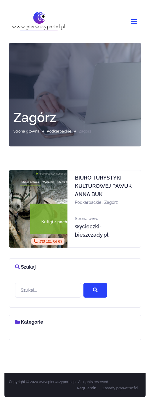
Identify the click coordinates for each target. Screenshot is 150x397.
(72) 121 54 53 (48, 241)
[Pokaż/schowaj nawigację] (134, 21)
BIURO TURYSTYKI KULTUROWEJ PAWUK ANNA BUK (103, 186)
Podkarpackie (59, 131)
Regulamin (86, 388)
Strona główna (26, 131)
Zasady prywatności (120, 388)
